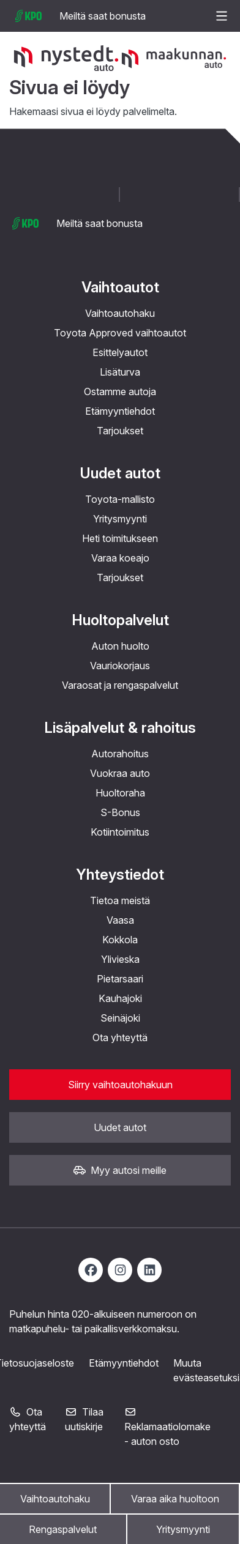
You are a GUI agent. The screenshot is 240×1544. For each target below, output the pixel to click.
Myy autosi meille (120, 1170)
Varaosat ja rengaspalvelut (120, 685)
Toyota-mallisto (120, 499)
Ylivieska (120, 959)
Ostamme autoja (120, 391)
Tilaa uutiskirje (84, 1419)
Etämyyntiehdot (120, 411)
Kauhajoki (120, 998)
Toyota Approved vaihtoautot (120, 333)
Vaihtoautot (120, 287)
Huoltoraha (120, 793)
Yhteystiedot (120, 874)
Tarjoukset (120, 431)
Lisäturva (120, 372)
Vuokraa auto (120, 773)
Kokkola (120, 939)
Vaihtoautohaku (55, 1499)
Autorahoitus (120, 754)
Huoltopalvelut (120, 620)
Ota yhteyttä (120, 1037)
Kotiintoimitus (120, 832)
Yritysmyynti (183, 1529)
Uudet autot (120, 473)
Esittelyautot (120, 352)
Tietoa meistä (120, 900)
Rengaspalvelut (63, 1529)
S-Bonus (120, 812)
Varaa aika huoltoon (175, 1499)
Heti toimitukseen (120, 538)
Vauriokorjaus (120, 665)
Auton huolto (120, 646)
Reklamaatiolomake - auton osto (167, 1427)
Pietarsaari (120, 979)
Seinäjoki (120, 1018)
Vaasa (120, 920)
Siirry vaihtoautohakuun (120, 1084)
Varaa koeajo (120, 558)
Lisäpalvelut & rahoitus (120, 728)
